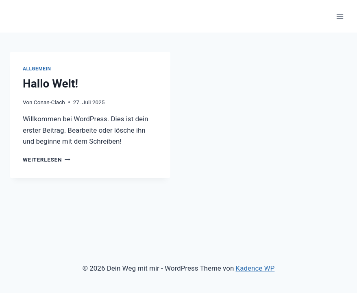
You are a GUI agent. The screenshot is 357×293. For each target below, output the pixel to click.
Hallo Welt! (50, 83)
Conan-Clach (49, 102)
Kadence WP (255, 268)
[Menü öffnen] (339, 16)
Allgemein (37, 69)
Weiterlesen (46, 159)
